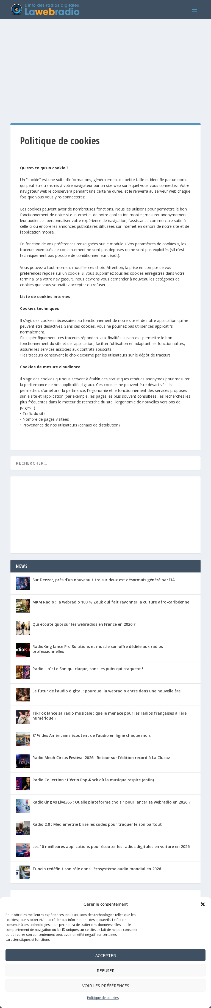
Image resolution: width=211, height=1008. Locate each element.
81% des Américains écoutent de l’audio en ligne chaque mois (91, 735)
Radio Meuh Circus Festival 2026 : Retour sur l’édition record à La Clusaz (101, 757)
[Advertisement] (105, 65)
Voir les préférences (105, 985)
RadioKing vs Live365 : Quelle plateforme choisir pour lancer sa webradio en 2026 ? (111, 802)
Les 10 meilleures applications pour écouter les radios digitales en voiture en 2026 (111, 846)
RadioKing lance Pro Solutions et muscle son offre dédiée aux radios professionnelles (97, 649)
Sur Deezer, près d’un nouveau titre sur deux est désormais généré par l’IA (103, 579)
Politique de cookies (103, 997)
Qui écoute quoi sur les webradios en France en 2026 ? (83, 624)
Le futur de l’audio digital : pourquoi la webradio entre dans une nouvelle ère (106, 690)
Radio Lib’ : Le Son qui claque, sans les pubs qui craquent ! (87, 668)
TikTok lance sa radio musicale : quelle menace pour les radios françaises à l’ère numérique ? (109, 716)
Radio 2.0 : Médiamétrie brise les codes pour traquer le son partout (97, 824)
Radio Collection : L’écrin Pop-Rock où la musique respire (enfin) (93, 779)
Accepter (105, 955)
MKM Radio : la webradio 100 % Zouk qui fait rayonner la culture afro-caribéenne (110, 602)
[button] (203, 904)
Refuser (106, 970)
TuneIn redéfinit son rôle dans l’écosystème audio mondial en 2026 (96, 868)
